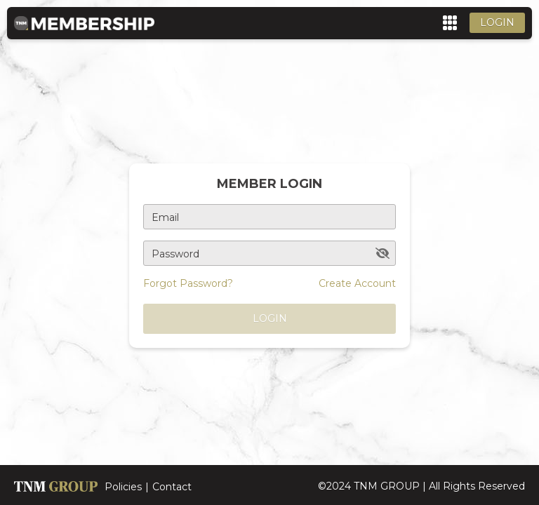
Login (497, 22)
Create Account (357, 283)
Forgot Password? (188, 283)
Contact (172, 486)
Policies (123, 486)
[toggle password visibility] (382, 253)
